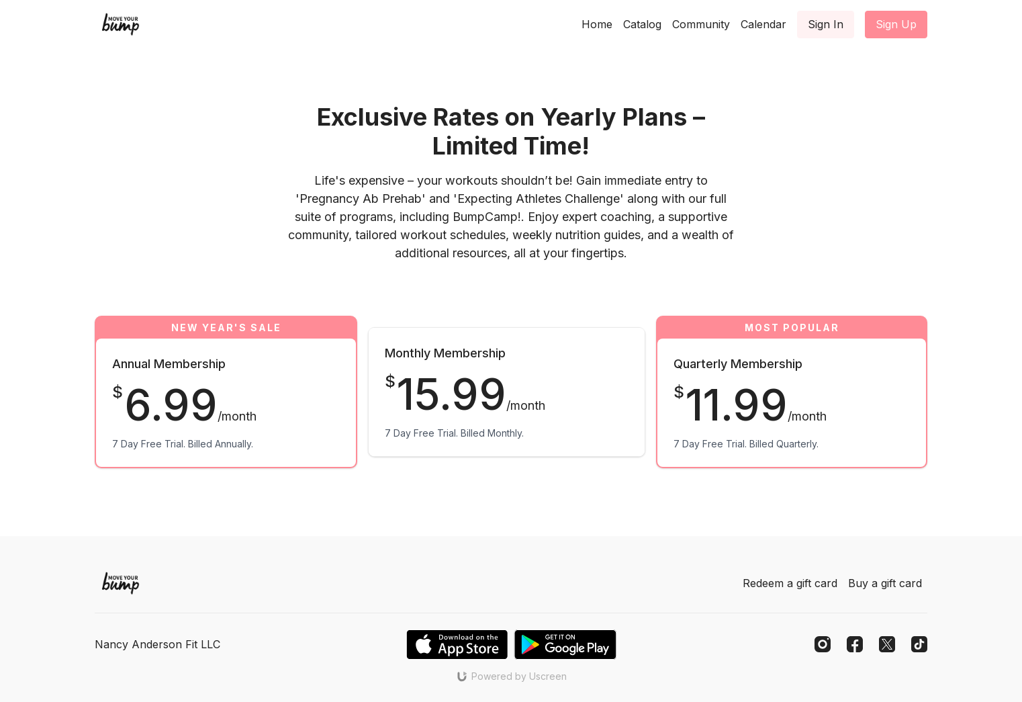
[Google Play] (565, 644)
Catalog (642, 24)
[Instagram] (823, 644)
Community (701, 24)
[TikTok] (919, 644)
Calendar (763, 24)
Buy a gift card (885, 583)
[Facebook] (855, 644)
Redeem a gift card (790, 583)
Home (597, 24)
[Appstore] (457, 644)
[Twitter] (887, 644)
